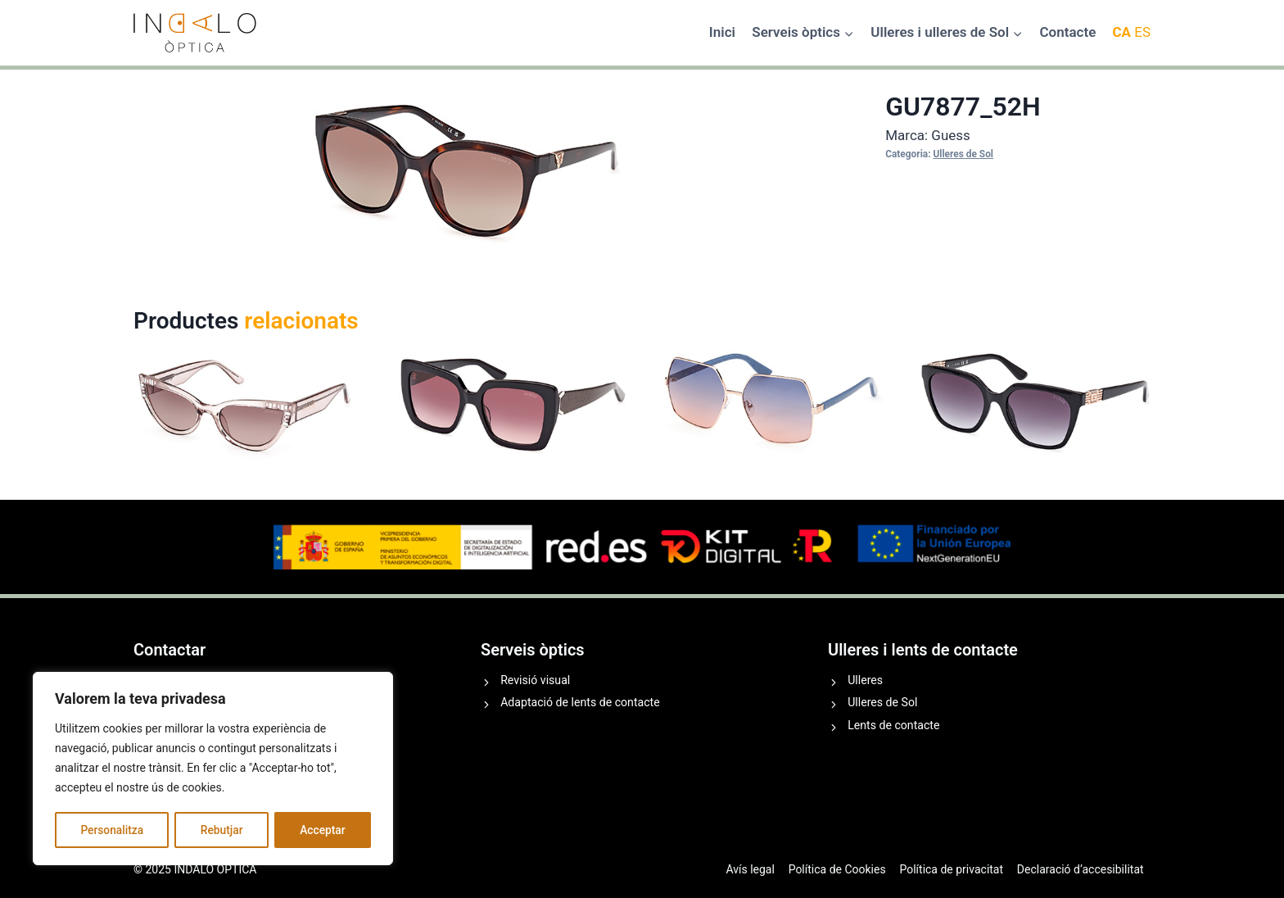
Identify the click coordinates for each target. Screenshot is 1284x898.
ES (1142, 32)
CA (1121, 32)
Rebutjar (222, 830)
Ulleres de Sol (963, 154)
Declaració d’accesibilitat (1080, 869)
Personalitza (111, 830)
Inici (722, 32)
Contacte (1067, 32)
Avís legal (750, 869)
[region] (213, 769)
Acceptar (323, 830)
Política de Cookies (837, 869)
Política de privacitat (951, 869)
